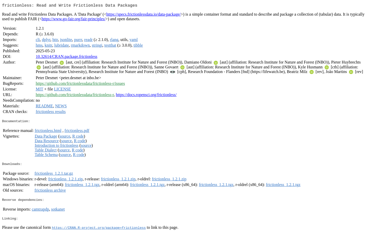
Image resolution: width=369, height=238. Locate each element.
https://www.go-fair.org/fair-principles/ (74, 20)
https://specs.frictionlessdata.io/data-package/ (143, 15)
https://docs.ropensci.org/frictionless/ (146, 96)
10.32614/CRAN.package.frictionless (66, 57)
